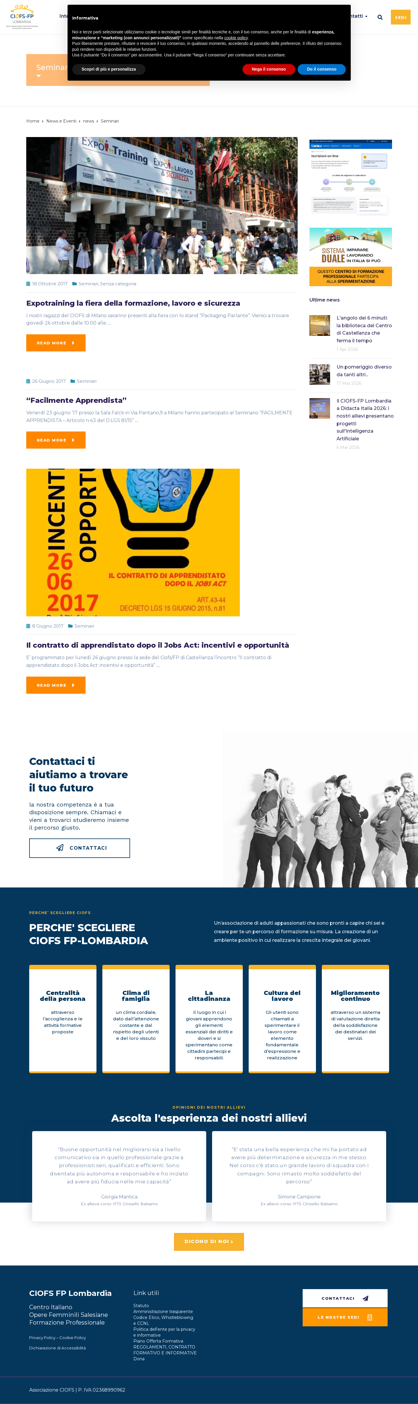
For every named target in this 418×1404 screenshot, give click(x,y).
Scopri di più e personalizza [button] (109, 69)
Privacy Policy (42, 1337)
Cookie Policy (72, 1337)
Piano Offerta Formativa (158, 1341)
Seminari (88, 283)
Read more (52, 343)
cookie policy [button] (235, 37)
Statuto (141, 1305)
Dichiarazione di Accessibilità (57, 1348)
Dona (139, 1358)
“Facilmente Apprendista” (76, 400)
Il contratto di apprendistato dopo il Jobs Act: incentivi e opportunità (157, 645)
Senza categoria (118, 283)
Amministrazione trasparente (163, 1311)
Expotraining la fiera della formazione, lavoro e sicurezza (133, 303)
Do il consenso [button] (322, 69)
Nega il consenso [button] (269, 69)
